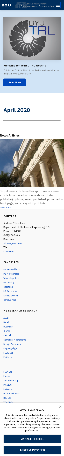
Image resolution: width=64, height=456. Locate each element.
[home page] (6, 5)
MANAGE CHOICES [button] (32, 439)
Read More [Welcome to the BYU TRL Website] (16, 82)
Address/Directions (13, 244)
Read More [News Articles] (6, 208)
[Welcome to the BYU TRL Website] (32, 38)
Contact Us (9, 252)
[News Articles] (32, 163)
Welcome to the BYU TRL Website (31, 65)
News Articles (13, 136)
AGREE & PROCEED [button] (32, 450)
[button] (60, 406)
